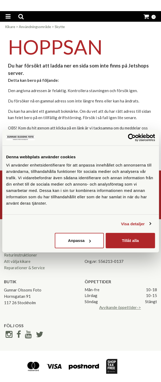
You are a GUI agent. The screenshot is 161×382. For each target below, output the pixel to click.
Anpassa (79, 240)
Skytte (60, 27)
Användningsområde (35, 27)
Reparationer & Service (24, 267)
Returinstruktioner (20, 255)
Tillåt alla (130, 240)
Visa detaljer (133, 223)
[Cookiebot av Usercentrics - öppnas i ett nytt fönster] (131, 137)
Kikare (10, 27)
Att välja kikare (17, 261)
